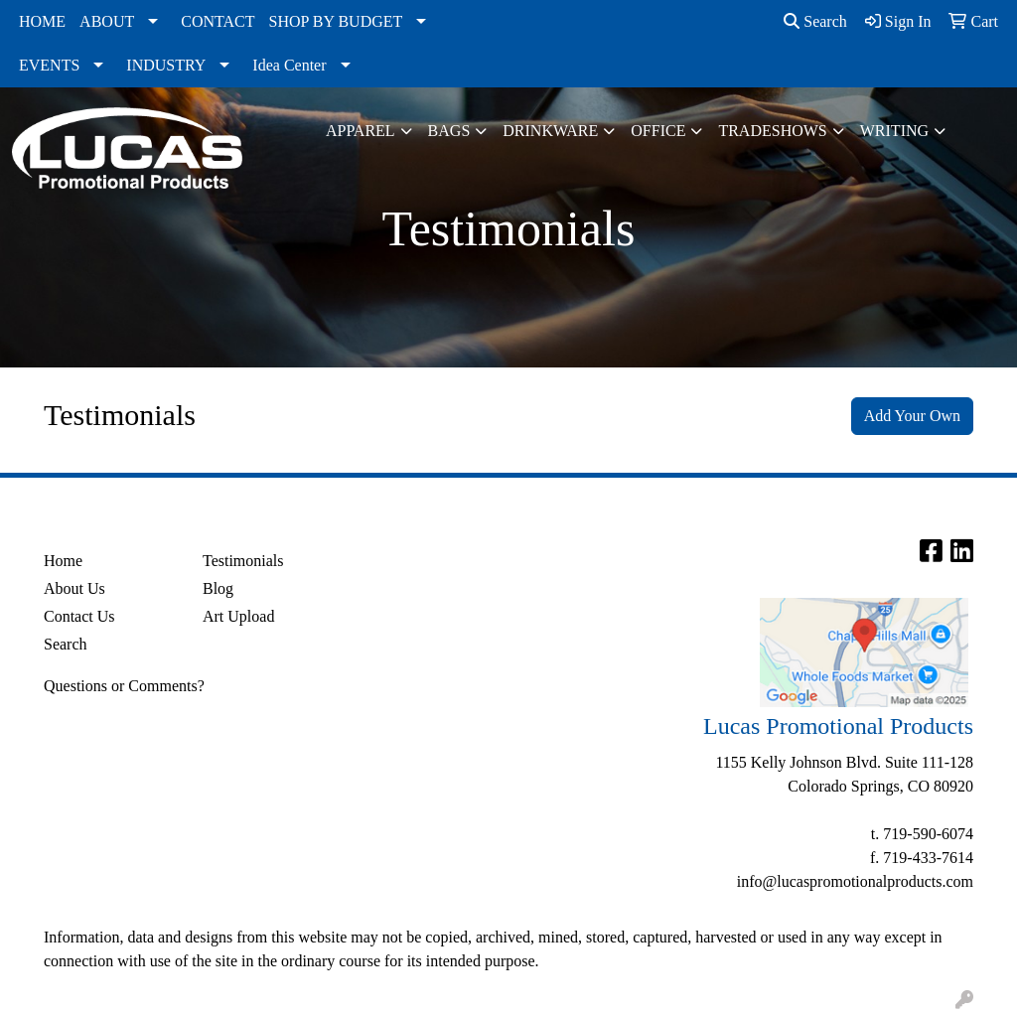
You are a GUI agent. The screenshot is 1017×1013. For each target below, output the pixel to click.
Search (815, 21)
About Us (74, 588)
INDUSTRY (166, 65)
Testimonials (243, 560)
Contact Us (79, 616)
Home (63, 560)
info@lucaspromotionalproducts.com (855, 881)
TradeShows (772, 130)
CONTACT (217, 21)
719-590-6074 (928, 833)
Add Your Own (912, 415)
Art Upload (238, 616)
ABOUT (106, 21)
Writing (894, 130)
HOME (42, 21)
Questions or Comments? (124, 685)
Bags (449, 130)
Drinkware (550, 130)
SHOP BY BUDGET (336, 21)
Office (658, 130)
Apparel (360, 130)
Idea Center (289, 65)
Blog (218, 588)
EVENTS (49, 65)
